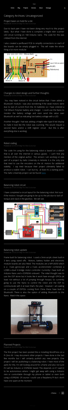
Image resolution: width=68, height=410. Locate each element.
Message (48, 8)
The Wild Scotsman (29, 24)
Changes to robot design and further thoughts (26, 93)
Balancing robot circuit (15, 184)
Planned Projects (12, 344)
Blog (19, 8)
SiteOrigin (32, 405)
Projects (25, 8)
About (41, 8)
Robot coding (10, 143)
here (43, 173)
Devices (33, 8)
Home (12, 8)
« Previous (53, 393)
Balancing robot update (15, 249)
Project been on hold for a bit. (18, 21)
